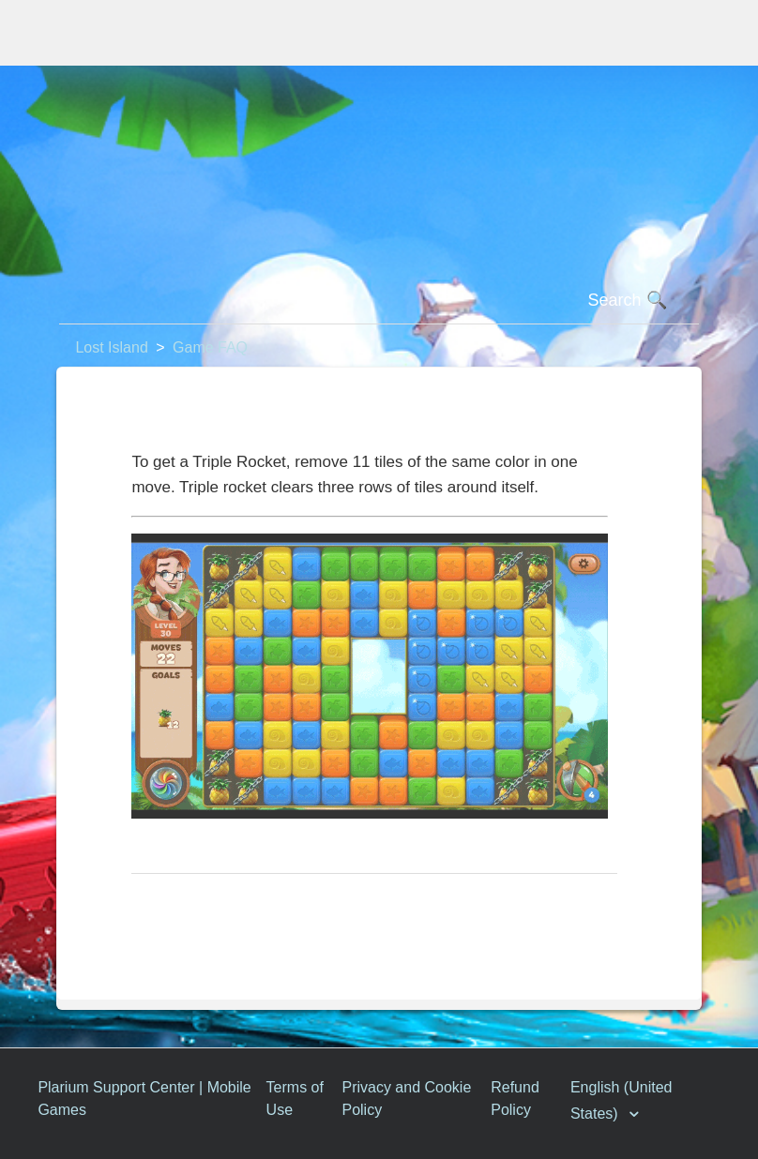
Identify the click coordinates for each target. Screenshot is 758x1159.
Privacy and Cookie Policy (406, 1098)
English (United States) (621, 1100)
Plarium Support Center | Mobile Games (144, 1098)
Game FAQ (210, 347)
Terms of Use (295, 1098)
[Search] (378, 301)
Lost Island (111, 347)
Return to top (184, 903)
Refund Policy (515, 1098)
